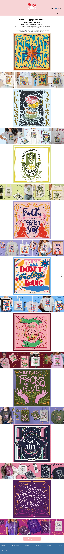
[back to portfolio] (32, 539)
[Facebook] (61, 277)
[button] (52, 8)
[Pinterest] (61, 279)
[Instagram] (61, 275)
